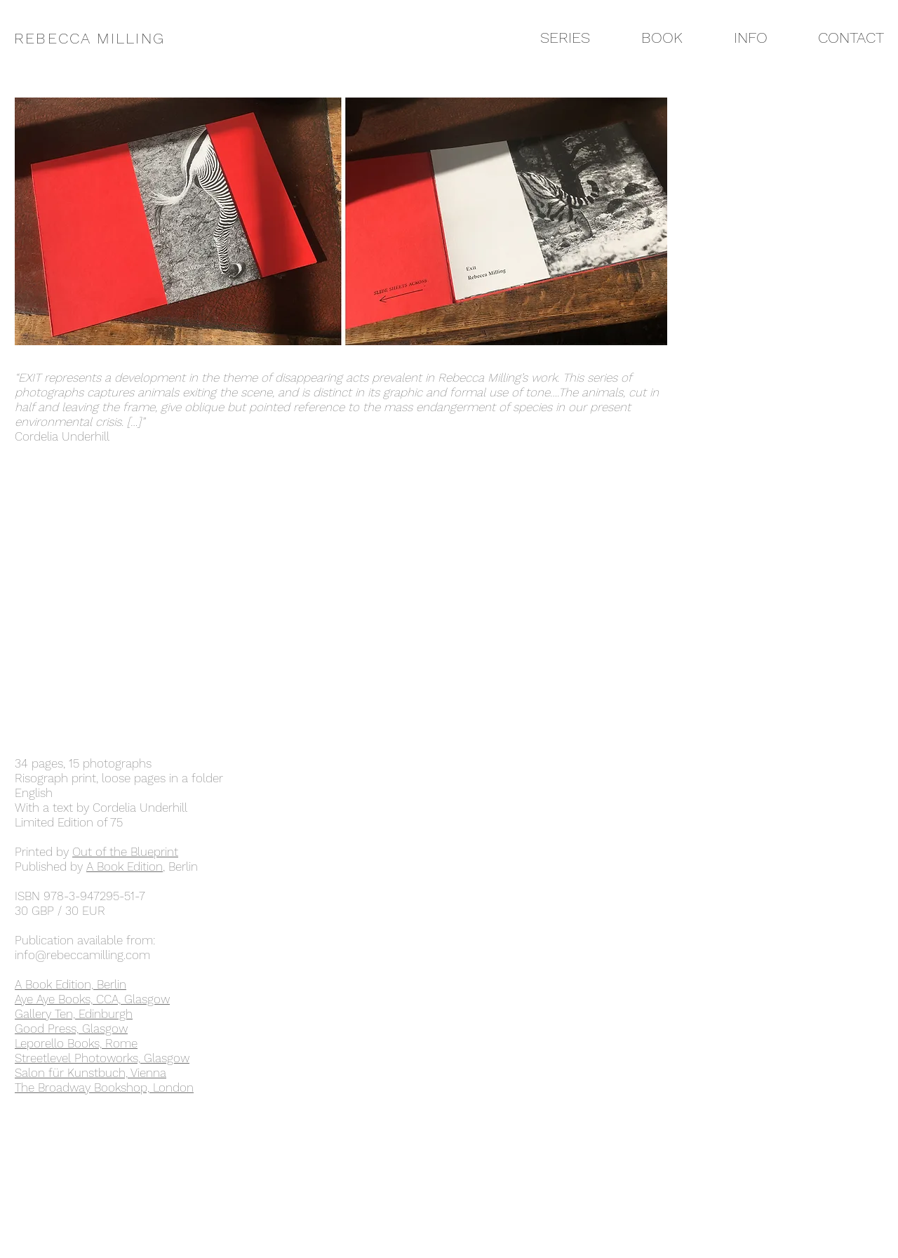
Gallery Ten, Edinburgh (74, 1014)
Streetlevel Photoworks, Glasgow (102, 1058)
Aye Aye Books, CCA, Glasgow (92, 999)
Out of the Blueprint (125, 852)
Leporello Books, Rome (76, 1043)
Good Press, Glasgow (71, 1029)
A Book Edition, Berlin (70, 984)
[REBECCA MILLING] (100, 38)
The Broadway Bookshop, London (104, 1087)
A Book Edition (124, 866)
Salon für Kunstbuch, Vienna (90, 1073)
